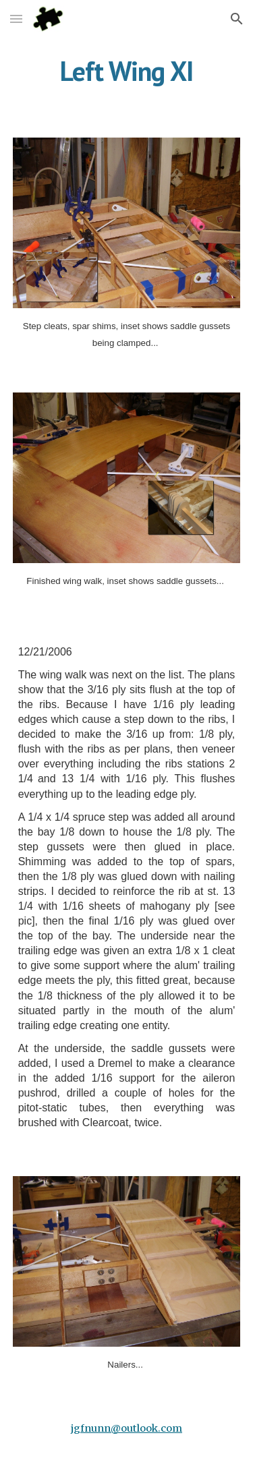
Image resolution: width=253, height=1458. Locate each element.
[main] (127, 71)
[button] (16, 18)
